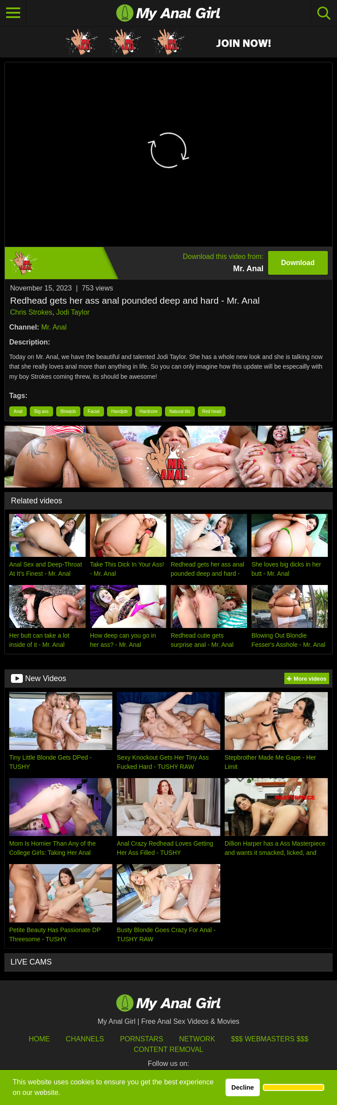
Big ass (41, 411)
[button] (293, 1087)
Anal (18, 411)
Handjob (119, 411)
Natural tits (179, 411)
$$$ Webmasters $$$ (269, 1039)
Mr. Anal (54, 327)
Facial (94, 411)
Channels (85, 1039)
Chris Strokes (31, 312)
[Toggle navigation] (13, 13)
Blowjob (68, 411)
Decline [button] (242, 1087)
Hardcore (149, 411)
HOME (39, 1039)
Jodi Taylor (73, 312)
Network (197, 1039)
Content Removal (169, 1049)
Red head (211, 411)
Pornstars (141, 1039)
